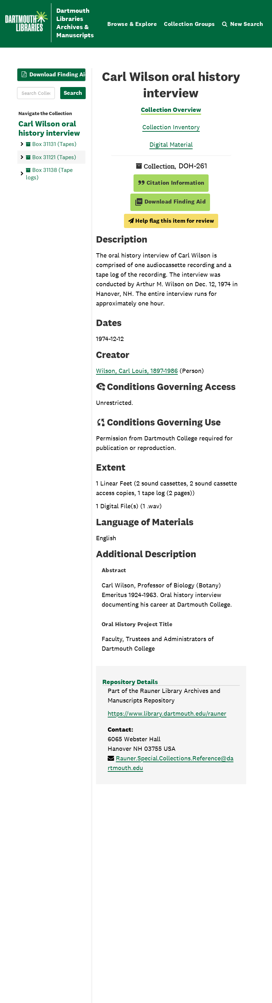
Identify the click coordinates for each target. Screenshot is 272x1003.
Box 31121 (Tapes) (54, 157)
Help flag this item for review (171, 220)
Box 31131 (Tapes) (54, 144)
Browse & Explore (132, 24)
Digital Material (171, 144)
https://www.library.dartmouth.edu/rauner (167, 713)
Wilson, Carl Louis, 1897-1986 (137, 371)
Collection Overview (171, 109)
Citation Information (171, 182)
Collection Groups (189, 24)
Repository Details (130, 682)
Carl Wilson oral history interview (49, 128)
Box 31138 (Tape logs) (49, 173)
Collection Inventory (171, 127)
